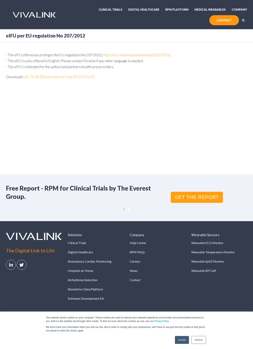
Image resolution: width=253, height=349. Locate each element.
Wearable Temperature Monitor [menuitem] (213, 252)
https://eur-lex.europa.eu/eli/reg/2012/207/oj (137, 55)
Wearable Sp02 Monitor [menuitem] (207, 261)
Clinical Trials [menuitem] (110, 9)
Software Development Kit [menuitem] (86, 298)
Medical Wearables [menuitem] (210, 9)
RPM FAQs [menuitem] (137, 252)
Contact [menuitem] (135, 280)
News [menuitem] (134, 270)
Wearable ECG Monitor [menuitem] (207, 243)
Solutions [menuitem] (75, 235)
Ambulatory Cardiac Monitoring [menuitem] (89, 261)
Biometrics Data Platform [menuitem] (85, 289)
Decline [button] (199, 340)
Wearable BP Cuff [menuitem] (203, 270)
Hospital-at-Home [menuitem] (80, 270)
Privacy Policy (161, 321)
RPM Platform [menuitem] (177, 9)
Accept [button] (182, 340)
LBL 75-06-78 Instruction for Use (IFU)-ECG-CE (59, 77)
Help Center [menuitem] (138, 243)
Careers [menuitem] (135, 261)
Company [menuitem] (239, 9)
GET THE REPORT (197, 197)
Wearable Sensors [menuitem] (205, 235)
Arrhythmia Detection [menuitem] (82, 280)
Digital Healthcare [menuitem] (143, 9)
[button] (124, 209)
